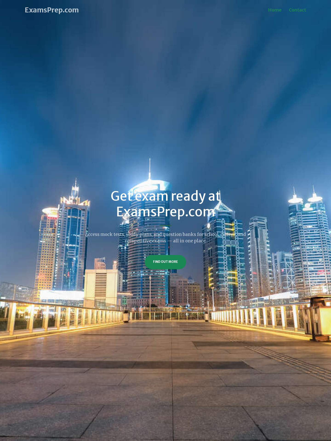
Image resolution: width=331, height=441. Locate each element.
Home (275, 10)
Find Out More (165, 262)
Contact (297, 10)
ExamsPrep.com (52, 10)
